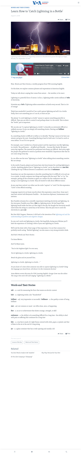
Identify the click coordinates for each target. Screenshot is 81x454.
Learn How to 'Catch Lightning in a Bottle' (49, 65)
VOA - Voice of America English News (48, 68)
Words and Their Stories (20, 7)
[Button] (60, 20)
